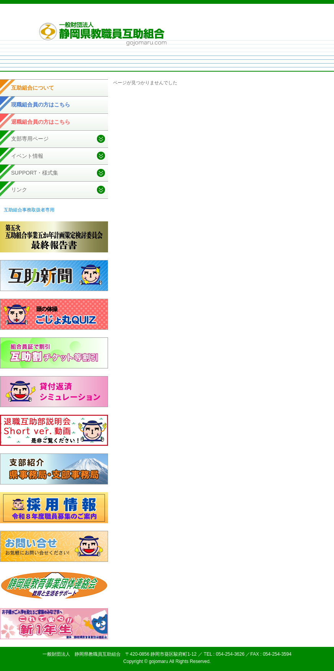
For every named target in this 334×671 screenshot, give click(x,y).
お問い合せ (277, 15)
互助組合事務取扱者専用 (29, 210)
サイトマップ (248, 15)
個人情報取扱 (215, 15)
